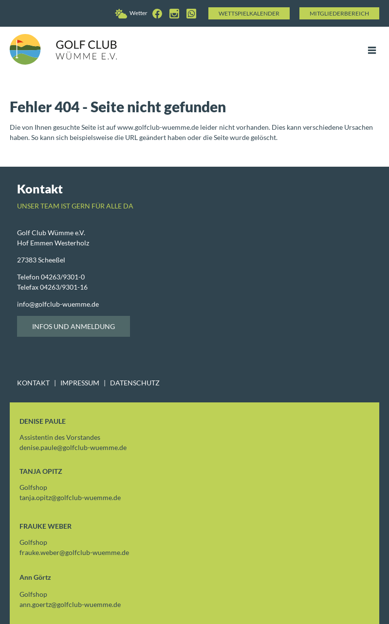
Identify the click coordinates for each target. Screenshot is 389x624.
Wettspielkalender (249, 13)
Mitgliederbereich (339, 13)
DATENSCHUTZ (135, 383)
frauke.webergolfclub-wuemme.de (74, 552)
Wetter (131, 13)
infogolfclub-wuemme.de (58, 304)
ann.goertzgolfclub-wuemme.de (70, 604)
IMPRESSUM (79, 383)
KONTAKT (33, 383)
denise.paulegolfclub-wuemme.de (73, 447)
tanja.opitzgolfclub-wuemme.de (70, 497)
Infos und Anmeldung (73, 326)
